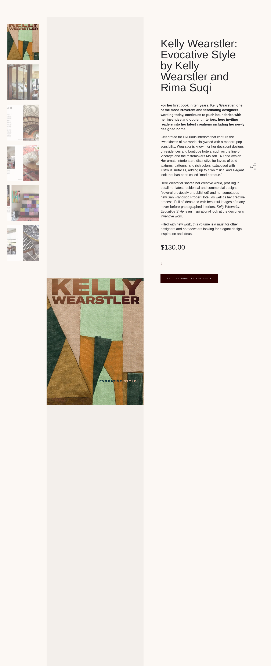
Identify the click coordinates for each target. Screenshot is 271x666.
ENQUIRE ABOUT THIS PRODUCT (189, 278)
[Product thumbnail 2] (23, 123)
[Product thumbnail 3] (23, 163)
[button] (161, 263)
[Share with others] (253, 167)
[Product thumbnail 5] (23, 243)
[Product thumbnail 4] (23, 203)
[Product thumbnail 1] (23, 82)
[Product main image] (23, 42)
